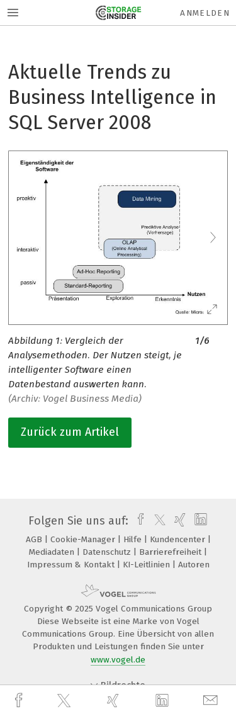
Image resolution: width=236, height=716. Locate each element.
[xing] (114, 700)
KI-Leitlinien (147, 564)
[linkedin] (163, 701)
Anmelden (205, 13)
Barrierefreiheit (171, 552)
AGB (35, 539)
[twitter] (65, 701)
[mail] (212, 700)
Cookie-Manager (84, 539)
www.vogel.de (118, 659)
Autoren (194, 564)
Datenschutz (107, 552)
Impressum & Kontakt (72, 564)
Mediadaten (53, 552)
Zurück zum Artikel (70, 432)
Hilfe (133, 539)
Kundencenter (179, 539)
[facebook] (20, 700)
